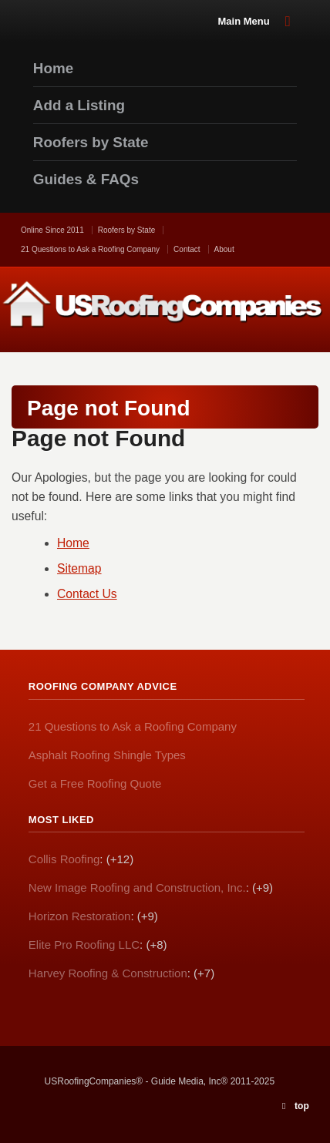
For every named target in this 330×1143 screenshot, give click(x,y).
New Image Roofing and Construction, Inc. (137, 887)
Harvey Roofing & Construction (108, 973)
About (224, 249)
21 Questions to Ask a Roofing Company (90, 249)
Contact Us (87, 593)
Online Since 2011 (52, 230)
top (302, 1106)
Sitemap (79, 568)
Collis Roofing (64, 859)
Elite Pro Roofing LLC (84, 944)
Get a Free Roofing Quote (95, 783)
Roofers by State (126, 230)
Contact (186, 249)
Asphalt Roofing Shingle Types (107, 754)
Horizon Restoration (80, 916)
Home (73, 543)
